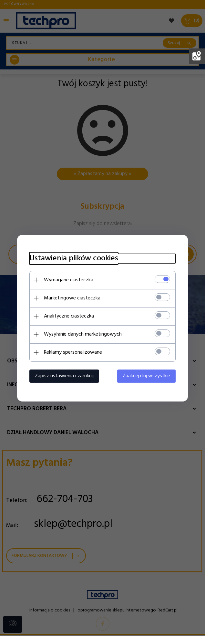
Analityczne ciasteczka (68, 316)
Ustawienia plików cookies (72, 258)
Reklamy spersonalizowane (72, 352)
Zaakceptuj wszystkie (147, 375)
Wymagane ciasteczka (67, 280)
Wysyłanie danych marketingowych (82, 334)
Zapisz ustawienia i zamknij (63, 375)
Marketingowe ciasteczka (71, 298)
